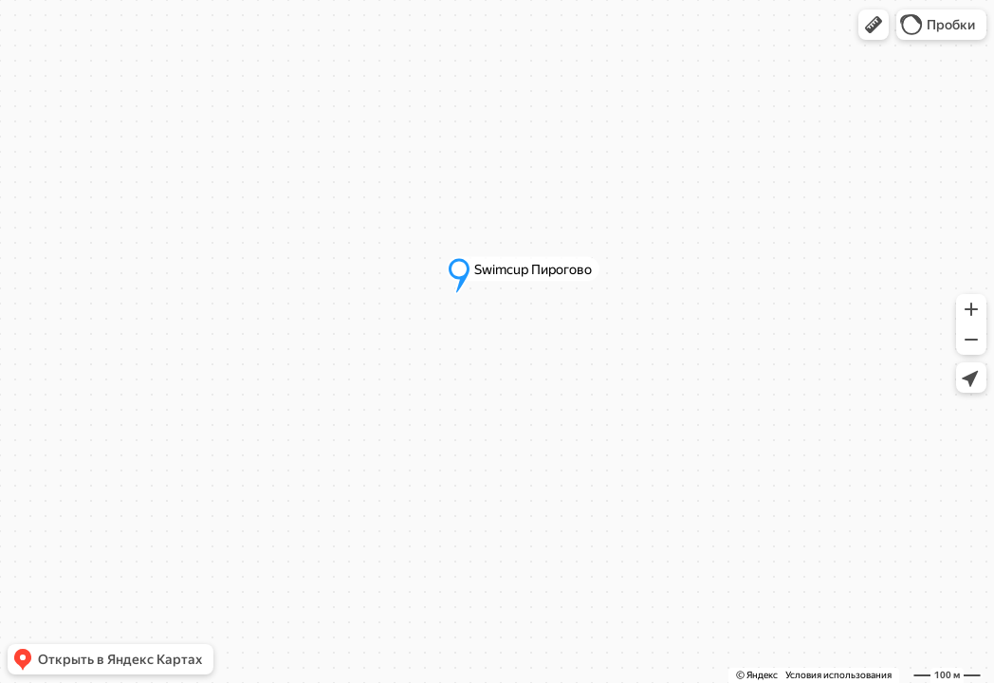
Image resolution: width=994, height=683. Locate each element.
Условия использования (838, 675)
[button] (873, 24)
